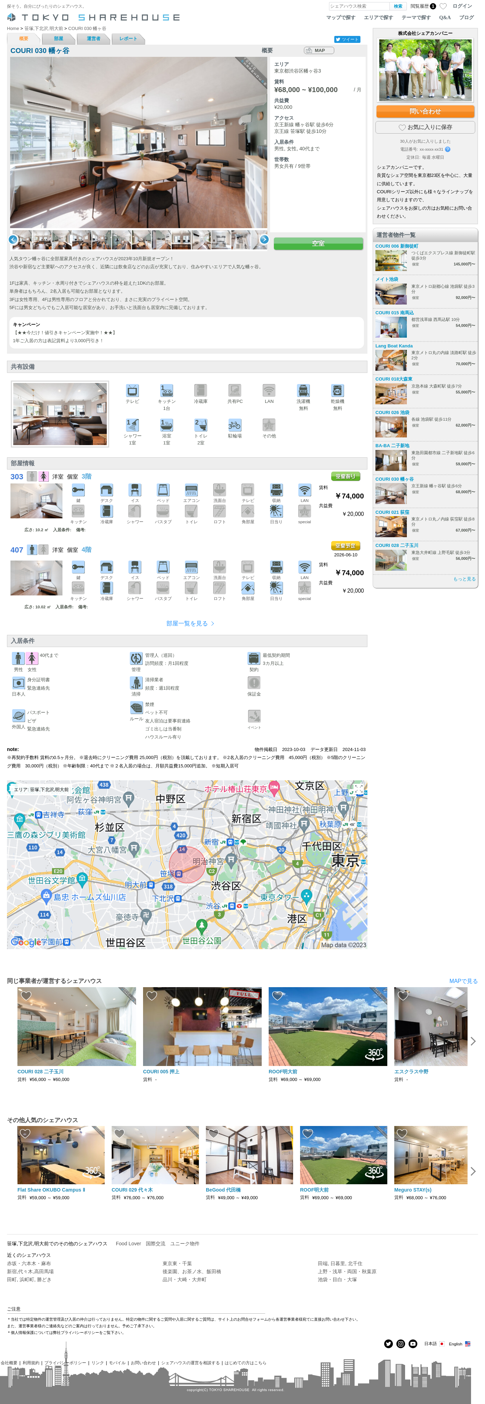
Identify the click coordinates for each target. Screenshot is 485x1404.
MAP (320, 50)
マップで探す (341, 17)
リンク (97, 1362)
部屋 (58, 38)
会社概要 (9, 1362)
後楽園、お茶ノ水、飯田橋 (192, 1271)
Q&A (445, 17)
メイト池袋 (386, 279)
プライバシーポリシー (65, 1362)
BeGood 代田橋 (223, 1190)
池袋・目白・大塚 (337, 1279)
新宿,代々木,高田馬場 (30, 1271)
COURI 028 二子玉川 (396, 545)
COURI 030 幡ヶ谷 (394, 479)
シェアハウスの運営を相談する (190, 1362)
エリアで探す (378, 17)
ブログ (466, 17)
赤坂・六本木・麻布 (29, 1263)
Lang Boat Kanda (394, 345)
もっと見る (464, 578)
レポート (128, 38)
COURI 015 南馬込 (394, 312)
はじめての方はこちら (246, 1362)
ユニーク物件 (185, 1243)
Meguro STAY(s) (413, 1190)
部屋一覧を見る (187, 623)
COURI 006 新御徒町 (396, 246)
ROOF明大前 (283, 1071)
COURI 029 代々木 (132, 1190)
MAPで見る (463, 981)
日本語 (435, 1343)
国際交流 (155, 1243)
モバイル (117, 1362)
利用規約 (31, 1362)
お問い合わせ (143, 1362)
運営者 (93, 38)
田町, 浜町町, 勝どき (29, 1279)
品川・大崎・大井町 (185, 1279)
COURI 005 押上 (161, 1071)
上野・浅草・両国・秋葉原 (347, 1271)
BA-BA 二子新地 (392, 445)
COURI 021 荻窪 (392, 512)
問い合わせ (425, 111)
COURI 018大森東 (393, 379)
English (460, 1343)
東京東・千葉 (177, 1263)
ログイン (462, 6)
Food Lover (128, 1243)
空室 (318, 243)
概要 (23, 38)
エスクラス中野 (411, 1071)
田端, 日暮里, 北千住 (340, 1263)
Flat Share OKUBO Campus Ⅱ (51, 1190)
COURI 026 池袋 (392, 412)
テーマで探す (416, 17)
